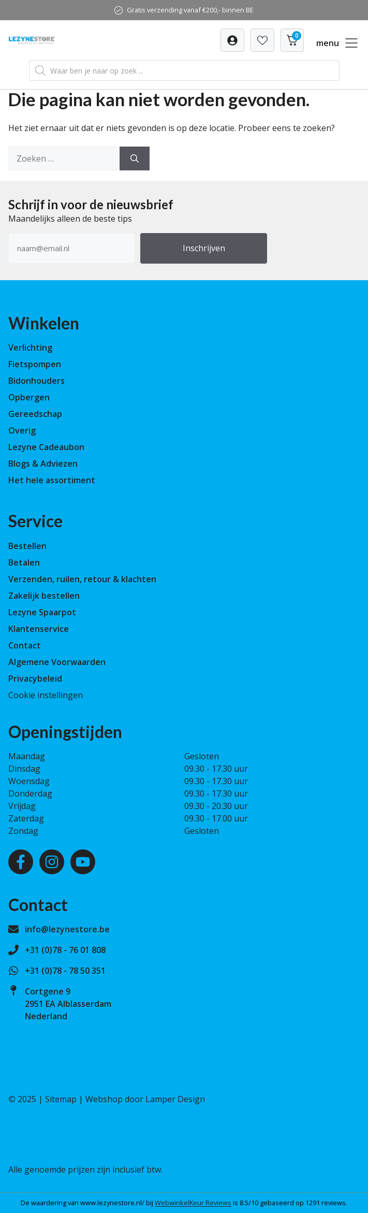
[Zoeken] (135, 158)
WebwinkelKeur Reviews (193, 1202)
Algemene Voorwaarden (57, 662)
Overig (22, 430)
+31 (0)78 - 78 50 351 (65, 970)
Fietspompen (34, 364)
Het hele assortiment (51, 480)
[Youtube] (82, 861)
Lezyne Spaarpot (42, 612)
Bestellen (27, 546)
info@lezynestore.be (67, 929)
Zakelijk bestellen (44, 595)
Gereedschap (35, 414)
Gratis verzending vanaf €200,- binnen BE (190, 10)
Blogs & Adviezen (43, 463)
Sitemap (61, 1099)
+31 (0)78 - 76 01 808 (65, 950)
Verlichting (30, 347)
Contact (24, 645)
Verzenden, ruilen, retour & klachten (82, 579)
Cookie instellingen (45, 695)
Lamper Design (175, 1099)
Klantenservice (38, 628)
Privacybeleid (35, 678)
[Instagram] (51, 861)
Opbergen (29, 397)
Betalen (24, 562)
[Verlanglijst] (232, 40)
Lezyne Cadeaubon (46, 447)
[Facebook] (20, 861)
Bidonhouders (36, 380)
